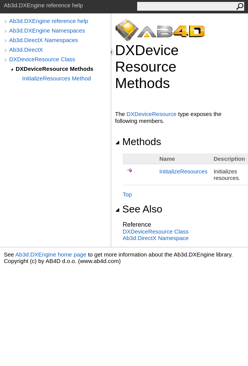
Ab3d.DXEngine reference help (48, 21)
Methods (138, 141)
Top (127, 194)
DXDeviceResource (151, 114)
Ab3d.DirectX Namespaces (43, 40)
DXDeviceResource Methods (54, 68)
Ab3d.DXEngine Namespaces (47, 30)
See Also (138, 209)
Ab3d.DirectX (26, 49)
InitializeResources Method (56, 78)
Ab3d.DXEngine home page (50, 254)
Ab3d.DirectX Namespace (156, 238)
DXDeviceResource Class (42, 59)
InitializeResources (183, 171)
